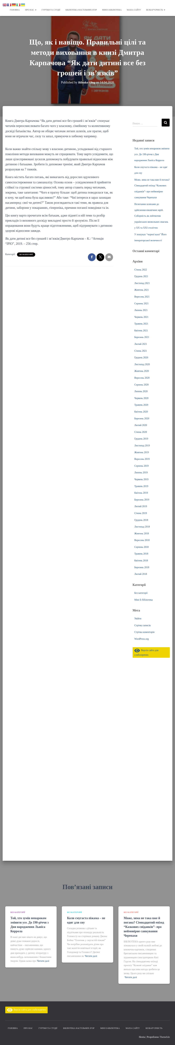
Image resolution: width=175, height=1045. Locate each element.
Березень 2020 (141, 418)
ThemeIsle (164, 1037)
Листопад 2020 (142, 364)
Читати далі (43, 961)
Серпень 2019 (141, 466)
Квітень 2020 (141, 411)
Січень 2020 (140, 432)
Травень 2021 (141, 323)
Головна (15, 10)
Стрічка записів (142, 625)
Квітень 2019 (141, 493)
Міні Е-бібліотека (112, 10)
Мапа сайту (134, 10)
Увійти (137, 618)
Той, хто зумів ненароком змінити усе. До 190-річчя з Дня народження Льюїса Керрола (151, 154)
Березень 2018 (141, 567)
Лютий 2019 (140, 506)
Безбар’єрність (155, 10)
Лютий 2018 (140, 574)
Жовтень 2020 (141, 371)
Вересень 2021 (142, 296)
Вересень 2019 (142, 459)
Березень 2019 (141, 499)
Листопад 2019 (142, 445)
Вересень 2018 (142, 540)
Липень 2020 (141, 391)
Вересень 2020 (142, 378)
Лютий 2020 (140, 425)
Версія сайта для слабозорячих (26, 1009)
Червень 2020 (141, 398)
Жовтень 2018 (141, 533)
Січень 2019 (140, 513)
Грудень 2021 (141, 276)
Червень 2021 (141, 317)
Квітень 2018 (141, 560)
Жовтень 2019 (141, 452)
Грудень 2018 (141, 520)
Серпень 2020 (141, 384)
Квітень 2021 (141, 330)
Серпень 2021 (141, 303)
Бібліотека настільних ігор (81, 10)
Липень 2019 (141, 472)
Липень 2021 (141, 310)
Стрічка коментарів (144, 632)
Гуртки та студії (51, 10)
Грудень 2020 (141, 357)
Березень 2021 (141, 337)
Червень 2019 (141, 479)
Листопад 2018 (142, 526)
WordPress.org (141, 639)
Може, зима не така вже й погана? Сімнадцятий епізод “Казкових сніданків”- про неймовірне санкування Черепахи (144, 927)
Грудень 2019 (141, 438)
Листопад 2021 (142, 283)
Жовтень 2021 (141, 290)
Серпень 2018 (141, 547)
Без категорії (26, 254)
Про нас (30, 10)
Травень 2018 (141, 553)
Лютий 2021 (140, 344)
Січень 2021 (140, 351)
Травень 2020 (141, 405)
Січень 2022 (140, 269)
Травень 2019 (141, 486)
